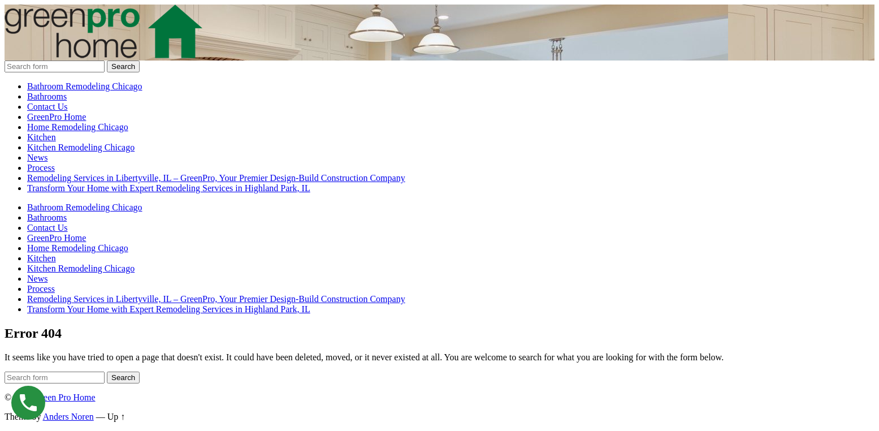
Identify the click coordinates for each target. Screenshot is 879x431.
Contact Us (47, 106)
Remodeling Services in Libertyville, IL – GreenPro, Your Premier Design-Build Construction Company (216, 178)
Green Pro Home (64, 397)
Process (41, 168)
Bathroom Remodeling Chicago (84, 86)
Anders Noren (68, 416)
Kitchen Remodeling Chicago (81, 147)
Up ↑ (116, 416)
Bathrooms (47, 96)
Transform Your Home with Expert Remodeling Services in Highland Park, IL (168, 188)
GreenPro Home (56, 117)
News (37, 157)
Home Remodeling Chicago (77, 127)
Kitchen (41, 137)
